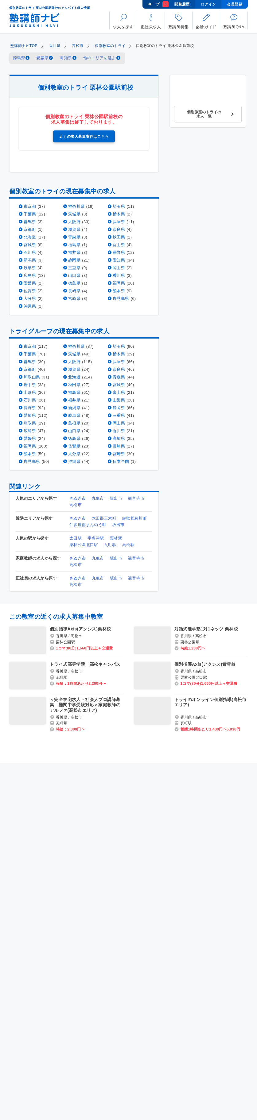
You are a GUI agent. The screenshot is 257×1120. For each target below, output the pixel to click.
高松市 (77, 46)
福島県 (74, 244)
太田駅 (75, 538)
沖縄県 (30, 306)
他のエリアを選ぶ (99, 58)
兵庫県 (119, 221)
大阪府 (74, 221)
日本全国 (121, 461)
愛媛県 (42, 58)
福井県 (74, 252)
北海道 (30, 236)
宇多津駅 (96, 538)
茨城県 (74, 213)
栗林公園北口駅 (83, 544)
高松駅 (128, 544)
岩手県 (30, 384)
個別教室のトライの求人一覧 (204, 114)
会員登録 (234, 4)
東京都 (30, 206)
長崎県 (74, 290)
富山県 (119, 244)
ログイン (208, 4)
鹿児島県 (121, 298)
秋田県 (119, 236)
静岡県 (74, 260)
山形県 (30, 392)
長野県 (119, 252)
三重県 (74, 267)
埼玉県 (119, 206)
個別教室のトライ (110, 46)
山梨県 (119, 399)
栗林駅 (116, 538)
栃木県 (119, 213)
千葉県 (30, 213)
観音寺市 (136, 498)
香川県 (54, 46)
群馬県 (30, 221)
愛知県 (119, 260)
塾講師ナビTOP (23, 46)
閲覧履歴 (182, 4)
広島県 (30, 275)
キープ (158, 4)
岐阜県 (30, 267)
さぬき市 (77, 498)
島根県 (74, 422)
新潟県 (30, 260)
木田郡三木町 (104, 518)
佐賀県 (30, 290)
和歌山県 (32, 376)
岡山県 (119, 267)
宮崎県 (74, 298)
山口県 (74, 275)
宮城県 (30, 244)
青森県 (74, 236)
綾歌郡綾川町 (134, 518)
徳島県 (19, 58)
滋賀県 (74, 229)
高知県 (66, 58)
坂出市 (116, 498)
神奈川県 (76, 206)
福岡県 (119, 283)
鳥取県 (30, 422)
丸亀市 (98, 498)
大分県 (30, 298)
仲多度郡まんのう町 (88, 524)
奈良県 (119, 229)
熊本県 (119, 290)
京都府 (30, 229)
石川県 (30, 252)
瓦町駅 (110, 544)
